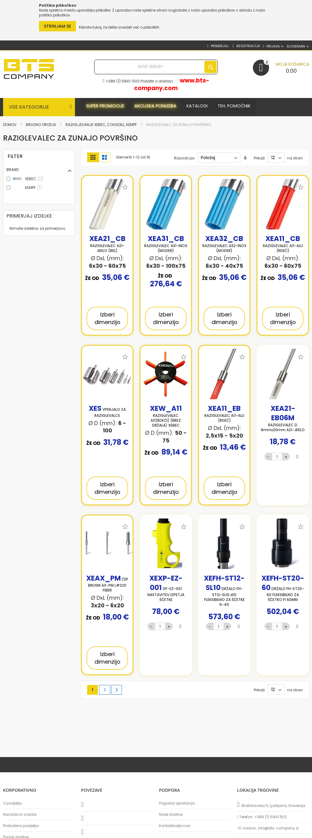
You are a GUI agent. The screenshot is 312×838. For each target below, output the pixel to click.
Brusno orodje (41, 124)
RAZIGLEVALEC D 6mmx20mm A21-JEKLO (283, 419)
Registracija (248, 46)
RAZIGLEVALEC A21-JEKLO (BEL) (107, 245)
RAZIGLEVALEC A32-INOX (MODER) (224, 245)
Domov (10, 124)
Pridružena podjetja (21, 825)
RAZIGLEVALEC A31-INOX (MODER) (165, 245)
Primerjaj (219, 46)
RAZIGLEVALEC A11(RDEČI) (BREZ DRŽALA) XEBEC (166, 417)
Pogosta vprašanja (177, 803)
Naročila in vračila (20, 814)
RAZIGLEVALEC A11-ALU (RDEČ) (283, 245)
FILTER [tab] (15, 156)
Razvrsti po (184, 157)
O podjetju (12, 803)
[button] (298, 46)
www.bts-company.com (171, 84)
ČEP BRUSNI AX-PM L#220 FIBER (107, 585)
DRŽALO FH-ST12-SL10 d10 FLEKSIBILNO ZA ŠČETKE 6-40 (224, 592)
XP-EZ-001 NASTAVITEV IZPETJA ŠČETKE (165, 589)
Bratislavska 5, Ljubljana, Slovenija (271, 804)
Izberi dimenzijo (107, 318)
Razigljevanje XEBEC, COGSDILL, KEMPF (102, 124)
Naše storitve (171, 814)
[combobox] (156, 67)
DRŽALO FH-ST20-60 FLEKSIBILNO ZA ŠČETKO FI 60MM (282, 589)
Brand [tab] (12, 169)
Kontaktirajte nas (174, 825)
